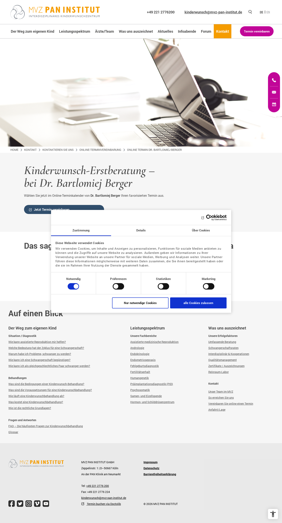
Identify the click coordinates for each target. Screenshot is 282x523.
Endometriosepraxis (143, 360)
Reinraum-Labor (218, 372)
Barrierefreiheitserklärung (160, 474)
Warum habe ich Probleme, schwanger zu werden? (39, 354)
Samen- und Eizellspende (146, 396)
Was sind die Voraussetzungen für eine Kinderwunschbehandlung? (50, 390)
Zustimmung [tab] (80, 230)
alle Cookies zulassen (198, 303)
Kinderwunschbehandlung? (46, 402)
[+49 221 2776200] (274, 80)
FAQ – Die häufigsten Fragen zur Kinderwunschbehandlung (45, 426)
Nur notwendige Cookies (140, 303)
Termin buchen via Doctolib (103, 504)
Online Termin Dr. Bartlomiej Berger (154, 150)
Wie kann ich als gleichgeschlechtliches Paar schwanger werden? (49, 366)
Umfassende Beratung (222, 342)
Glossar (13, 432)
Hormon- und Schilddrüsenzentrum (152, 402)
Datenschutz (151, 468)
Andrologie (137, 348)
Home (14, 150)
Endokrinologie (139, 354)
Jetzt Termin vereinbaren (51, 209)
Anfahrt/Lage (216, 410)
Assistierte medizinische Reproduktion (154, 342)
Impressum (151, 462)
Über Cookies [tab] (201, 230)
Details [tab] (141, 230)
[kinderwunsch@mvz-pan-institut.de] (274, 92)
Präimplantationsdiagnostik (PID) (151, 384)
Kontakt (30, 150)
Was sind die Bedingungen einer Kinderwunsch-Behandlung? (46, 384)
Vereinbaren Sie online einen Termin (230, 403)
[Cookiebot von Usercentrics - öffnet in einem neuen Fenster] (209, 217)
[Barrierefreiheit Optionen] (273, 514)
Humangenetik (139, 378)
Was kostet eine (18, 402)
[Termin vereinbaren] (274, 104)
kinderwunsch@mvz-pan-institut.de (213, 12)
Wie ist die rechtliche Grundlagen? (29, 408)
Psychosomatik (140, 390)
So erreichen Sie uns (221, 397)
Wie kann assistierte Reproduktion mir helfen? (37, 342)
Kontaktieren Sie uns (58, 150)
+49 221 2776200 (161, 12)
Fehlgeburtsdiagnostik (144, 366)
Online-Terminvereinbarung (100, 150)
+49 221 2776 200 (97, 486)
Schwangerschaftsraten (223, 348)
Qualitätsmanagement (222, 360)
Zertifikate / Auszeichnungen (226, 366)
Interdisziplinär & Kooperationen (228, 354)
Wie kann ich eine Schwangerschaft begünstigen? (39, 360)
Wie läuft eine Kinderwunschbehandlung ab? (36, 396)
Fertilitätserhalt (140, 372)
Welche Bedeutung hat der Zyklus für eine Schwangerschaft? (46, 348)
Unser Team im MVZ (220, 391)
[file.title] (11, 503)
